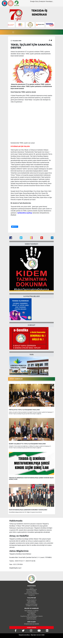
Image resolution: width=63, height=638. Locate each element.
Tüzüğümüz (31, 595)
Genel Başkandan (31, 612)
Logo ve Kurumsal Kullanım (31, 593)
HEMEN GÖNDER (31, 627)
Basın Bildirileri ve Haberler (31, 610)
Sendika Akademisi (31, 600)
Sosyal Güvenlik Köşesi (31, 604)
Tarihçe (31, 588)
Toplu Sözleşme (31, 601)
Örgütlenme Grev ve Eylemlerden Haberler (31, 616)
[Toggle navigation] (13, 32)
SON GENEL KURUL (31, 592)
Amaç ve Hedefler (31, 590)
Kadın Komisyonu (31, 619)
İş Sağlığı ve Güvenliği (31, 605)
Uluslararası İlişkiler (31, 617)
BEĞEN (14, 226)
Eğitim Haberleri (31, 614)
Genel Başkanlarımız (31, 589)
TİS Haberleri (31, 613)
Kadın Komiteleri (31, 602)
